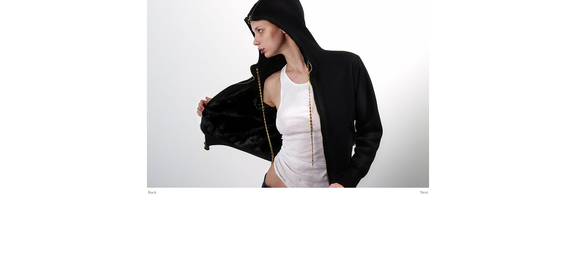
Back (152, 192)
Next (424, 192)
